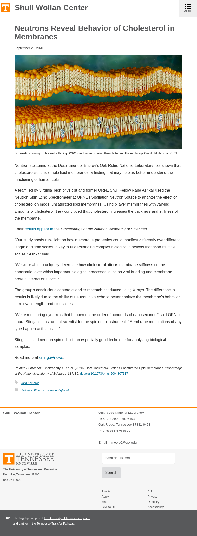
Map (104, 502)
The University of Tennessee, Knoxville (5, 7)
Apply (105, 496)
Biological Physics (32, 390)
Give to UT (108, 507)
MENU (190, 8)
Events (106, 491)
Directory (153, 502)
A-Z (150, 491)
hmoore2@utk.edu (123, 442)
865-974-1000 (12, 480)
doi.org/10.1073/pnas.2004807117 (104, 373)
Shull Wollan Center (51, 7)
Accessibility (156, 507)
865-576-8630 (120, 430)
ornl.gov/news (51, 357)
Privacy (152, 496)
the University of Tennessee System (67, 518)
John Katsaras (30, 383)
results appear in (39, 229)
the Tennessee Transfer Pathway (53, 523)
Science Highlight (57, 390)
